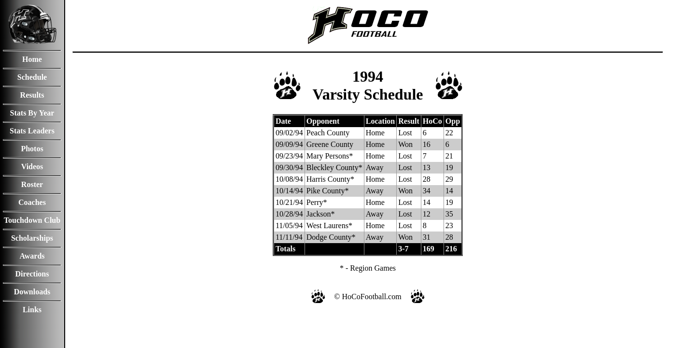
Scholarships (32, 238)
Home (32, 59)
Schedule (32, 77)
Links (32, 309)
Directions (32, 274)
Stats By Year (32, 113)
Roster (32, 184)
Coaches (32, 202)
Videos (32, 166)
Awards (31, 256)
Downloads (32, 292)
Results (32, 95)
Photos (32, 149)
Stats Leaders (32, 131)
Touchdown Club (32, 220)
